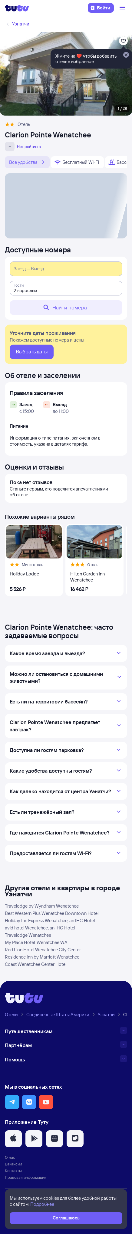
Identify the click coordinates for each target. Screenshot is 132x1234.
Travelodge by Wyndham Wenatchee (42, 906)
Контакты (13, 1170)
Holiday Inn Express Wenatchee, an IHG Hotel (50, 920)
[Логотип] (17, 7)
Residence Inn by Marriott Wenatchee (42, 957)
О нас (10, 1157)
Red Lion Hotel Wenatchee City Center (43, 949)
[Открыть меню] (123, 8)
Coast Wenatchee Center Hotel (35, 964)
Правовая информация (25, 1177)
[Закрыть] (126, 55)
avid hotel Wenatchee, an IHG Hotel (40, 928)
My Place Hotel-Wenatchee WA (36, 942)
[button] (12, 1102)
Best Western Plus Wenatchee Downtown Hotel (51, 913)
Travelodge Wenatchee (28, 935)
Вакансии (13, 1164)
